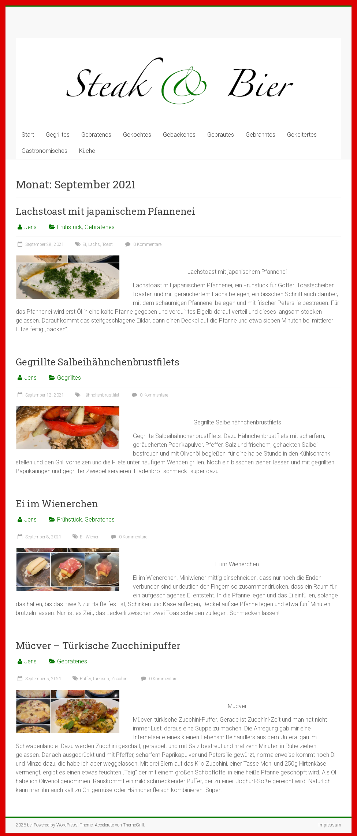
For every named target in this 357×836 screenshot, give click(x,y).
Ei (84, 244)
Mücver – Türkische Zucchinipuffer (98, 645)
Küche (87, 150)
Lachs (94, 244)
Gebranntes (260, 134)
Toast (107, 244)
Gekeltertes (302, 134)
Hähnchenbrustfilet (100, 395)
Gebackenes (179, 134)
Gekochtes (137, 134)
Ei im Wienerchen (57, 503)
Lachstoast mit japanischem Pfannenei (105, 211)
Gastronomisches (44, 150)
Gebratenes (96, 134)
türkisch (101, 678)
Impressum (330, 825)
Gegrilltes (58, 134)
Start (28, 134)
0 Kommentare (142, 244)
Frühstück (69, 227)
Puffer (85, 678)
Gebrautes (220, 134)
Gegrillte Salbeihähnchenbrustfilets (97, 362)
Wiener (92, 536)
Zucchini (120, 678)
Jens (30, 227)
